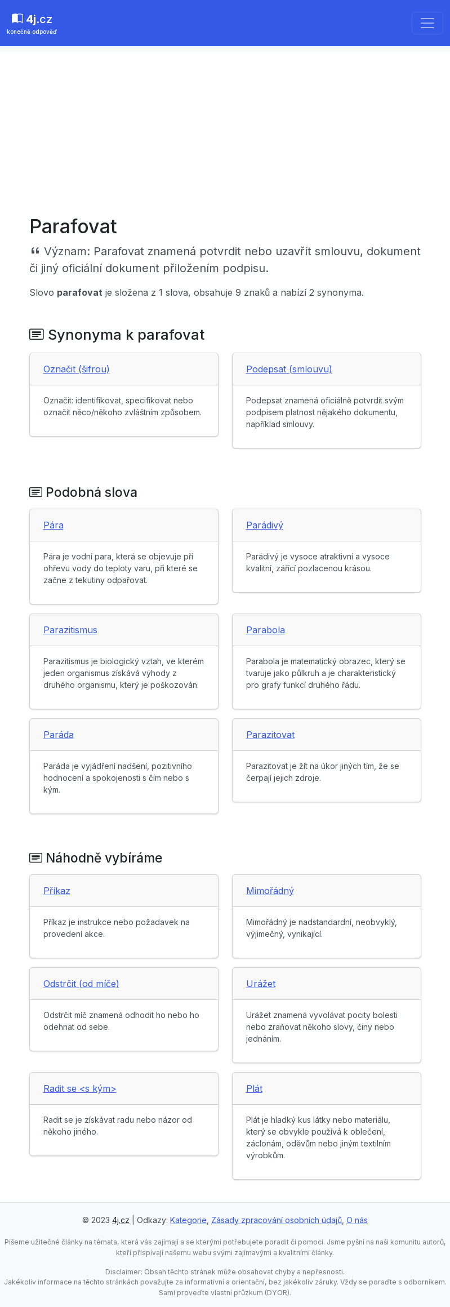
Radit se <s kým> (80, 1088)
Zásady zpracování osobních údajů (276, 1220)
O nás (357, 1220)
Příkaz (56, 890)
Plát (254, 1088)
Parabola (265, 629)
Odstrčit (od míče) (81, 983)
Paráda (58, 734)
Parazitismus (70, 629)
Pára (53, 525)
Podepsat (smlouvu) (289, 369)
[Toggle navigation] (427, 23)
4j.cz (121, 1220)
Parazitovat (270, 734)
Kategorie (188, 1220)
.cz (32, 24)
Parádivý (264, 525)
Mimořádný (270, 890)
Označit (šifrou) (76, 369)
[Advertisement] (225, 131)
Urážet (260, 983)
